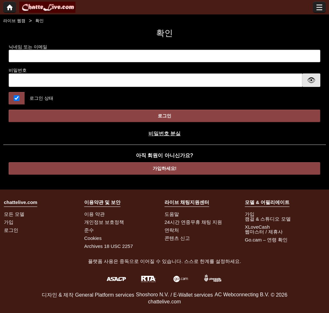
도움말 (171, 214)
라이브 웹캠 (14, 20)
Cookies (93, 238)
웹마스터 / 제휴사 (264, 231)
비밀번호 (18, 70)
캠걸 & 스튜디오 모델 (268, 219)
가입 (8, 222)
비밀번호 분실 (164, 133)
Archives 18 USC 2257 (108, 246)
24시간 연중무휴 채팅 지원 (193, 222)
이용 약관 (94, 214)
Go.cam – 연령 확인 (266, 239)
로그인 (164, 115)
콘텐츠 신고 (177, 238)
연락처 (171, 230)
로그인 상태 (41, 98)
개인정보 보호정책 (104, 222)
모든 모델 (14, 214)
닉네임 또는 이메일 (164, 53)
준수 (89, 230)
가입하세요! (165, 168)
